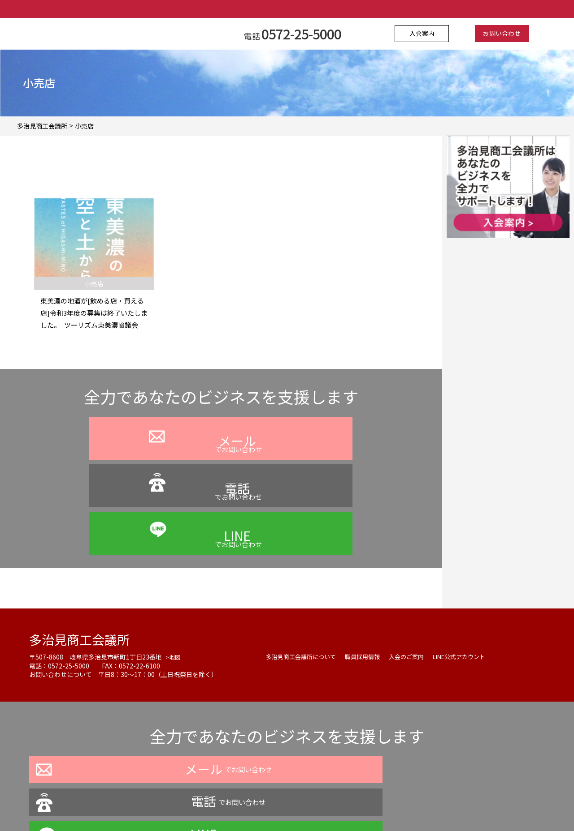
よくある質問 (274, 805)
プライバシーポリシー (210, 805)
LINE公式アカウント (472, 581)
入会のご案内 (416, 581)
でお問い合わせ (116, 462)
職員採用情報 (369, 581)
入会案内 (427, 33)
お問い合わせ (496, 33)
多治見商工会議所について (303, 581)
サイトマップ (376, 805)
